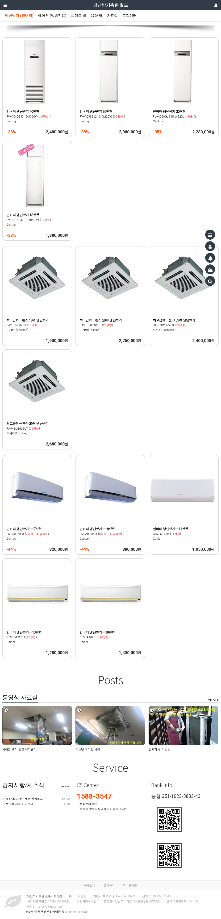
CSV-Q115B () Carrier (170, 533)
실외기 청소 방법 (159, 749)
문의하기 (109, 885)
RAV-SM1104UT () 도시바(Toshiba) (100, 325)
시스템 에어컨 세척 (87, 749)
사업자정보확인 (86, 901)
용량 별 (96, 15)
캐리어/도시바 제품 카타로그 (22, 798)
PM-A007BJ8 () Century (27, 533)
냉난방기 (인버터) (19, 15)
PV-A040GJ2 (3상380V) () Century (28, 116)
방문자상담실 (97, 809)
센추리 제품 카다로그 (17, 804)
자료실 (112, 15)
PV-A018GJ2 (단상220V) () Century (28, 219)
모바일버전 (130, 885)
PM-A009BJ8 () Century (100, 533)
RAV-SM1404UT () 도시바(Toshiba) (174, 325)
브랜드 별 (78, 15)
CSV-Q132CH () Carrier (24, 637)
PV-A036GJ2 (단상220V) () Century (102, 116)
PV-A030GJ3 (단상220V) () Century (175, 116)
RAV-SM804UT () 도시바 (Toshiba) (27, 325)
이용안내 (89, 885)
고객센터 (129, 15)
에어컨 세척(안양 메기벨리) (20, 749)
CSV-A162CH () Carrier (97, 637)
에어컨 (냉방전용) (52, 15)
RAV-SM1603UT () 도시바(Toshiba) (27, 428)
